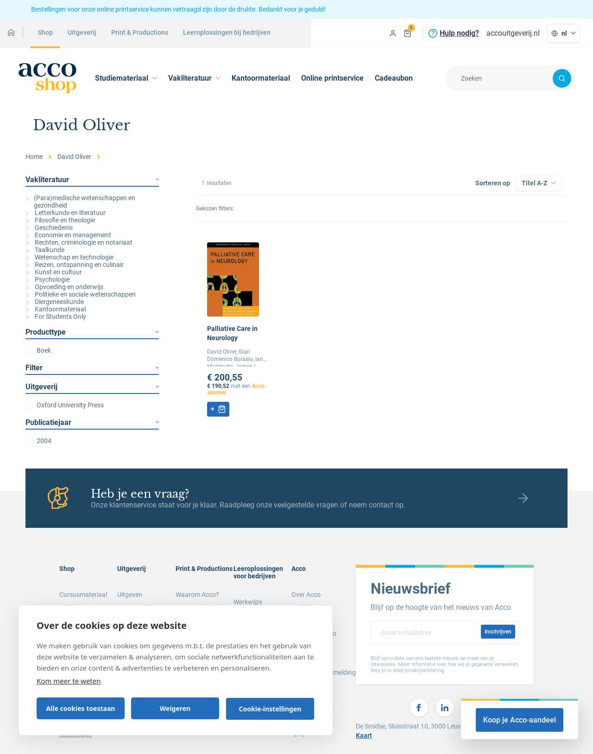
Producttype (92, 332)
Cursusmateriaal (83, 594)
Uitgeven (129, 594)
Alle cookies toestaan (80, 708)
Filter (92, 367)
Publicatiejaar (92, 422)
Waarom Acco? (197, 594)
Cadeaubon (394, 78)
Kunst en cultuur (53, 272)
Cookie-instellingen (270, 708)
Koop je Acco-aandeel (519, 720)
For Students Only (55, 316)
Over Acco (306, 594)
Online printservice (332, 78)
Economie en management (68, 235)
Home (34, 156)
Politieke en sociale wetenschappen (80, 294)
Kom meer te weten (69, 680)
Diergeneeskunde (54, 301)
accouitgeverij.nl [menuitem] (513, 33)
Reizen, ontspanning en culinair (74, 264)
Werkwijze (247, 602)
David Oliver (74, 156)
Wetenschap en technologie (69, 257)
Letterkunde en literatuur (65, 212)
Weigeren (175, 708)
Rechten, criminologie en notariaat (78, 242)
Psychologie (47, 279)
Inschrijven (498, 631)
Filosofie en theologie (60, 220)
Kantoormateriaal (261, 78)
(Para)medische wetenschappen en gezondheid (80, 201)
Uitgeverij (92, 386)
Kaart (364, 735)
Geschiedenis (49, 227)
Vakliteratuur (92, 179)
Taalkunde (44, 249)
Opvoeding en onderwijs (64, 287)
